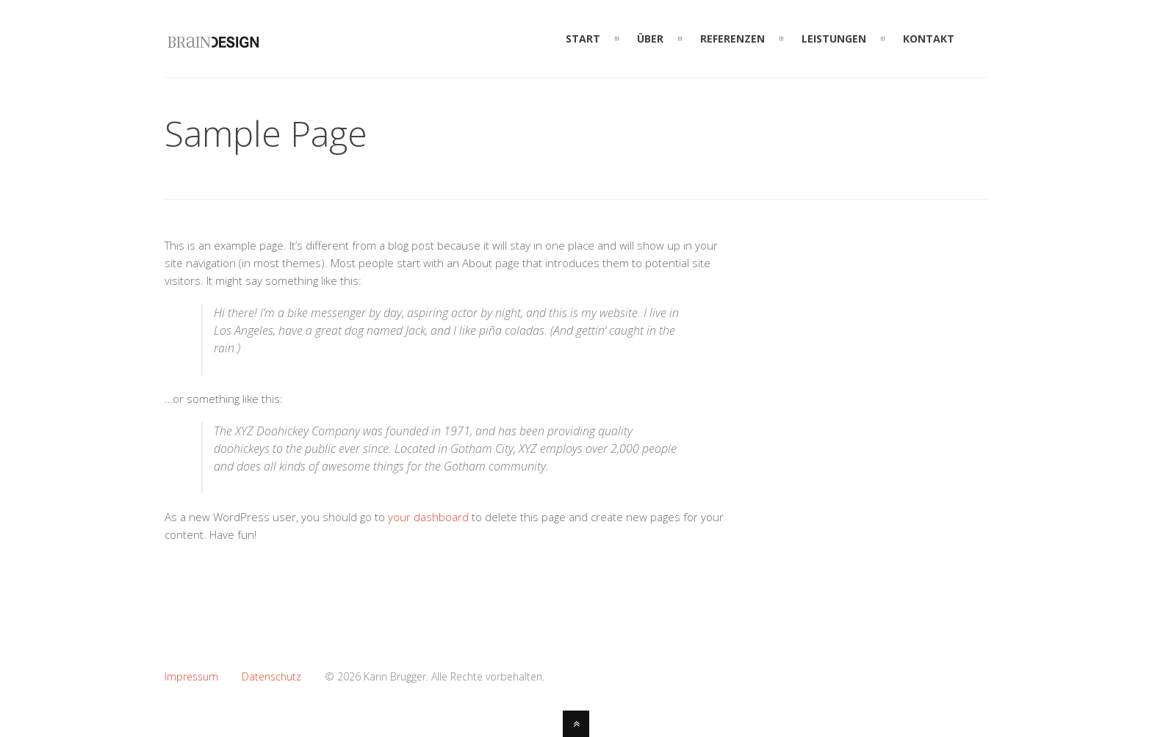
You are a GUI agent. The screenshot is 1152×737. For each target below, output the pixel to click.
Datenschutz (271, 676)
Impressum (191, 676)
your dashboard (428, 516)
